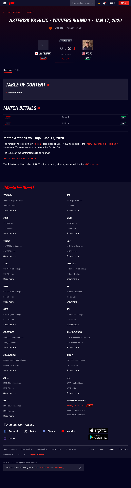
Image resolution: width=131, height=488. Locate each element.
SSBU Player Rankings (12, 269)
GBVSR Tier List (9, 251)
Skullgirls (8, 332)
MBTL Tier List (8, 388)
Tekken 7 (38, 144)
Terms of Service (10, 449)
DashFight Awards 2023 (76, 410)
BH (68, 286)
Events (91, 449)
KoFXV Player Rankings (76, 360)
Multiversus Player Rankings (14, 360)
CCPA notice (56, 449)
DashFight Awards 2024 (76, 406)
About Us (21, 454)
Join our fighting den (20, 425)
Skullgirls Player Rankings (13, 337)
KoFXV (70, 355)
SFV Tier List (71, 388)
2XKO (5, 218)
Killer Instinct (74, 332)
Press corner (8, 454)
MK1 (69, 240)
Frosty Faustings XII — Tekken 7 (102, 144)
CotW (69, 218)
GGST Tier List (8, 320)
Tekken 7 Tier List (73, 274)
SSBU (5, 263)
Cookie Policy (41, 449)
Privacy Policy (26, 449)
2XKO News (8, 228)
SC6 (68, 309)
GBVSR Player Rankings (12, 246)
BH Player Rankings (74, 292)
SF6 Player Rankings (75, 201)
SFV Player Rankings (75, 383)
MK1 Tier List (72, 251)
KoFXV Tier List (72, 365)
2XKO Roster (8, 223)
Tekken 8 (7, 195)
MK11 (6, 400)
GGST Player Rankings (12, 315)
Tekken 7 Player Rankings (77, 269)
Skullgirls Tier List (10, 342)
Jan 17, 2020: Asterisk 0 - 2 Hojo (19, 158)
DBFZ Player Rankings (12, 292)
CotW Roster (72, 228)
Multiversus (9, 355)
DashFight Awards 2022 (76, 415)
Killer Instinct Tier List (75, 342)
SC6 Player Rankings (75, 315)
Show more (10, 210)
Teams (111, 449)
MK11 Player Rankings (12, 406)
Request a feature (37, 454)
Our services (71, 449)
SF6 (68, 195)
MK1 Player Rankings (75, 246)
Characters (123, 449)
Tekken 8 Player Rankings (13, 201)
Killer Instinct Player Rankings (78, 337)
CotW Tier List (72, 223)
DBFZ (5, 286)
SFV (68, 377)
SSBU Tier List (8, 274)
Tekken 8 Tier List (10, 206)
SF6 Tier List (71, 206)
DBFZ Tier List (8, 297)
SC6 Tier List (71, 320)
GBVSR (6, 240)
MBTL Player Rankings (12, 383)
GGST (5, 309)
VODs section (92, 164)
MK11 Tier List (8, 411)
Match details (15, 92)
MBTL (6, 377)
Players (101, 449)
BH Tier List (71, 297)
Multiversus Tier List (11, 365)
